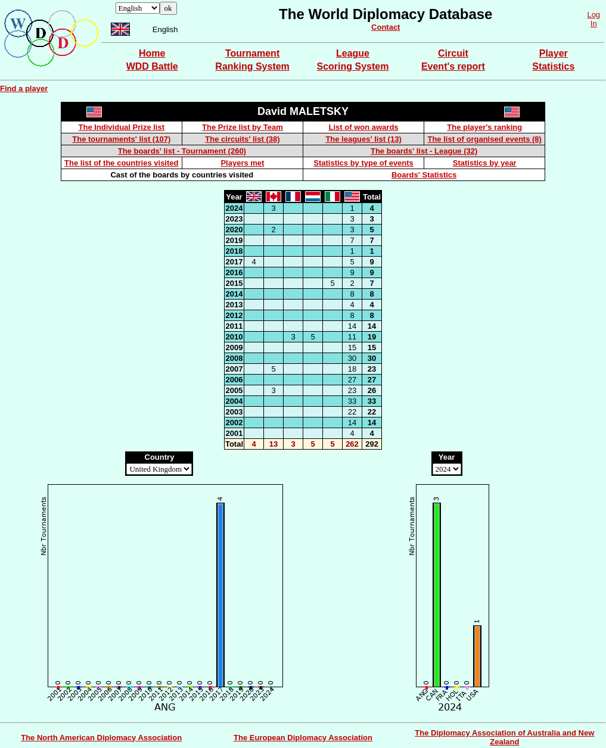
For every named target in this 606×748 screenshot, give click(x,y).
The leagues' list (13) (363, 139)
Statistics (553, 66)
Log (593, 14)
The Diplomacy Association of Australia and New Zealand (504, 737)
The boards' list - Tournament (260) (182, 151)
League (352, 53)
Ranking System (252, 66)
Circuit (453, 53)
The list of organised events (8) (484, 139)
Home (152, 53)
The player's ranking (484, 127)
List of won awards (364, 127)
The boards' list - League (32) (424, 151)
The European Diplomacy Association (303, 737)
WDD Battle (152, 66)
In (594, 23)
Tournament (252, 53)
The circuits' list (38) (242, 139)
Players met (242, 162)
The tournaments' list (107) (121, 139)
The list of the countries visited (121, 162)
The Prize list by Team (242, 127)
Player (553, 53)
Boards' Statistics (423, 174)
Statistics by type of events (363, 162)
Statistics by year (485, 162)
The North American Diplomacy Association (101, 737)
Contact (385, 27)
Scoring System (353, 66)
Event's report (453, 66)
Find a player (24, 88)
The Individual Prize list (121, 127)
